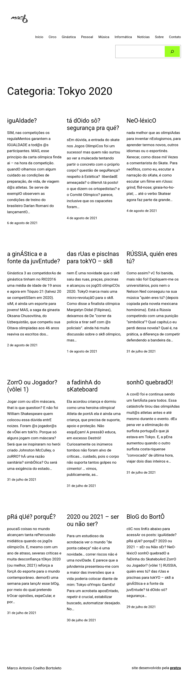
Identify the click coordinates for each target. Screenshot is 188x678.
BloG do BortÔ (146, 516)
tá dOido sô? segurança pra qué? (93, 124)
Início (39, 37)
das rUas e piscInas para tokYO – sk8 (93, 257)
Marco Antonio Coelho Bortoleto (34, 668)
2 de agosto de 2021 (22, 345)
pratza (175, 668)
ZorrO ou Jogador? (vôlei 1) (32, 386)
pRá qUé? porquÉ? (31, 516)
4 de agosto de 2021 (82, 218)
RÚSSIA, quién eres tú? (152, 257)
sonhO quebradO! (150, 382)
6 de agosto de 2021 (22, 223)
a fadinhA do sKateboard (84, 386)
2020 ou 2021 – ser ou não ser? (93, 520)
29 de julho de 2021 (141, 607)
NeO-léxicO (141, 120)
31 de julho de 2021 (141, 351)
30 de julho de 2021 (81, 620)
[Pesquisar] (172, 51)
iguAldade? (22, 120)
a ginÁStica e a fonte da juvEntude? (33, 257)
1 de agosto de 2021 (82, 351)
